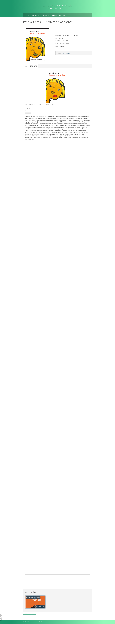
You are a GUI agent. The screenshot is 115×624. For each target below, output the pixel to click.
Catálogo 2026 (35, 15)
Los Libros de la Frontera (57, 5)
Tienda (26, 15)
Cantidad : (27, 108)
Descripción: (31, 65)
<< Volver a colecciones (29, 614)
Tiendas (54, 15)
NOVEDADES (62, 15)
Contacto (46, 15)
